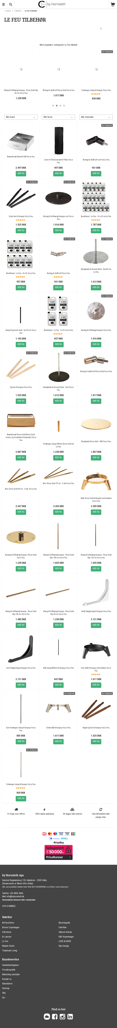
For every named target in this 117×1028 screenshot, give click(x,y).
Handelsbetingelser (10, 965)
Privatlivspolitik (8, 969)
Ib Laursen (6, 936)
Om (3, 997)
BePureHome (8, 922)
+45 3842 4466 (16, 893)
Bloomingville (64, 922)
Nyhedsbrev (7, 983)
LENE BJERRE (65, 941)
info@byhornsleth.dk (15, 896)
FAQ (4, 993)
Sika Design (64, 946)
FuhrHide (62, 927)
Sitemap (5, 988)
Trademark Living (9, 950)
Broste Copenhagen (10, 927)
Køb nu (20, 173)
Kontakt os (7, 979)
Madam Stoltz (8, 946)
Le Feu (5, 941)
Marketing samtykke (11, 974)
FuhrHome (6, 932)
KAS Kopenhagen (66, 936)
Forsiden (17, 11)
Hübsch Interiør (65, 932)
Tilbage (8, 11)
